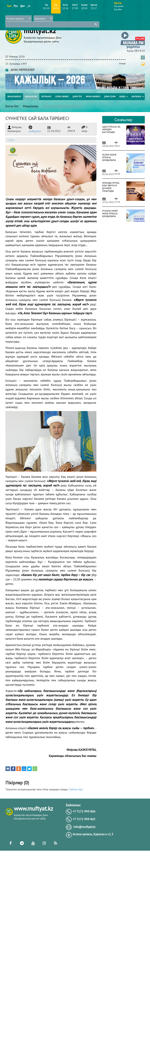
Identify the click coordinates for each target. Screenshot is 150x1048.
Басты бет (12, 106)
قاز (28, 6)
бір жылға (118, 6)
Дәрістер (77, 96)
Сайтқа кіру (76, 789)
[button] (133, 32)
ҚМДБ (123, 96)
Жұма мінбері (93, 96)
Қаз (9, 6)
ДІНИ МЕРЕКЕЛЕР (20, 70)
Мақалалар (31, 96)
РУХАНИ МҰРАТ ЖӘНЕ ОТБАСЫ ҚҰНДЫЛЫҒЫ (110, 213)
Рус (16, 6)
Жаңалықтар (14, 96)
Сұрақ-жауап (62, 96)
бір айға (118, 9)
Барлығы (138, 96)
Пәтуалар (46, 96)
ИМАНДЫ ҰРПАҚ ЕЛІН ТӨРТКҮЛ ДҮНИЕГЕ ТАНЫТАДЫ (110, 186)
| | (10, 140)
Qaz (22, 6)
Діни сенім (110, 96)
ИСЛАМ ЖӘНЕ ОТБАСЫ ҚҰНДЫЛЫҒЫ (109, 157)
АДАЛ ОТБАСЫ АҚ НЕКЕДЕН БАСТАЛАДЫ (111, 129)
